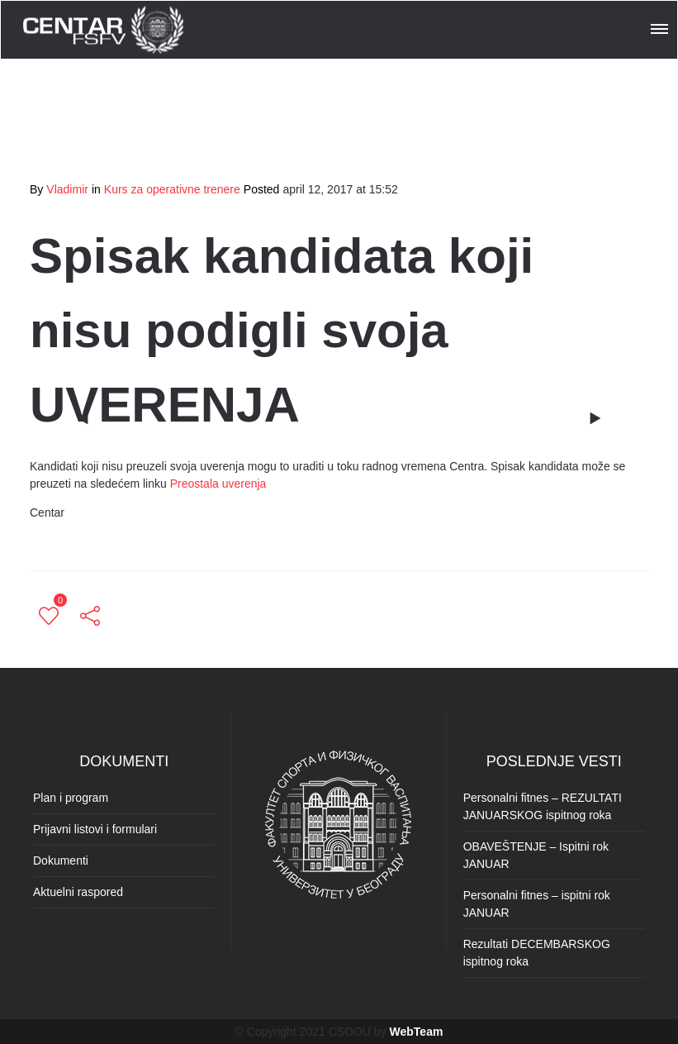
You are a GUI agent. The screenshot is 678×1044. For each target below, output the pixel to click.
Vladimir (67, 189)
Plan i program (70, 797)
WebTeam (416, 1031)
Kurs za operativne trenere (172, 189)
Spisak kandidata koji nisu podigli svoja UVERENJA (281, 330)
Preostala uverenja (218, 483)
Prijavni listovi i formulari (95, 829)
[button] (661, 26)
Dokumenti (60, 860)
